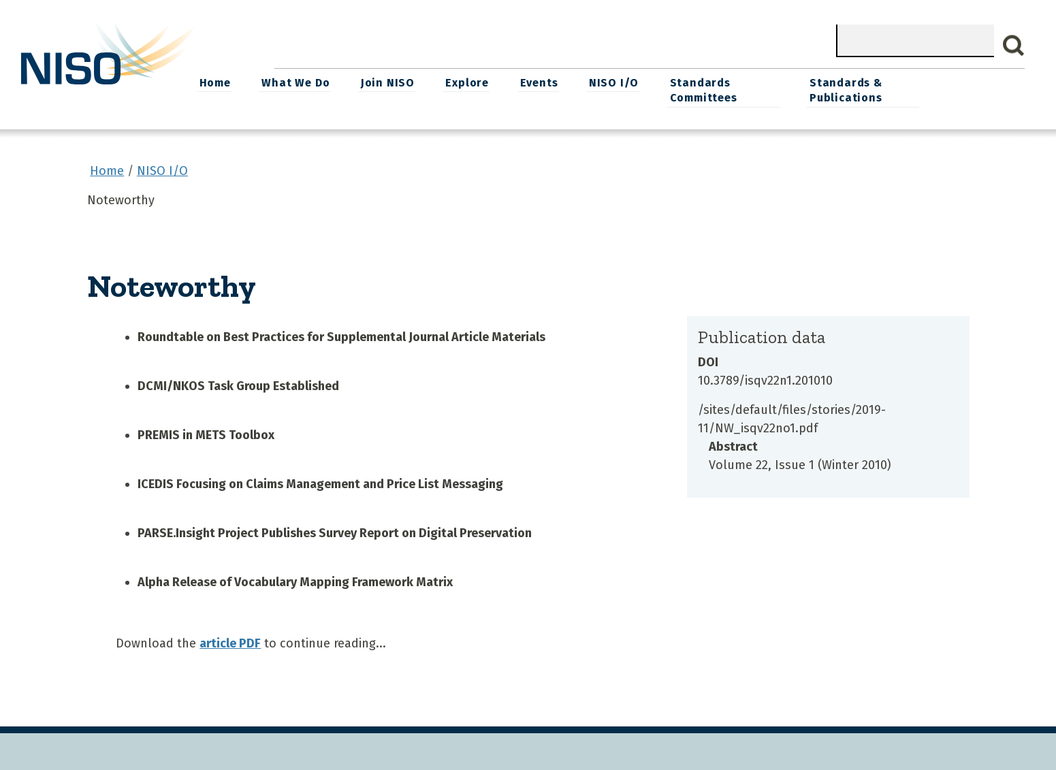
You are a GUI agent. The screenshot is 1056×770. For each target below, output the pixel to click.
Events (626, 82)
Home (305, 82)
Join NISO (476, 82)
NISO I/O (699, 82)
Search (1014, 46)
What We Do (385, 82)
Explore (555, 82)
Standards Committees (788, 89)
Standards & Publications (933, 89)
